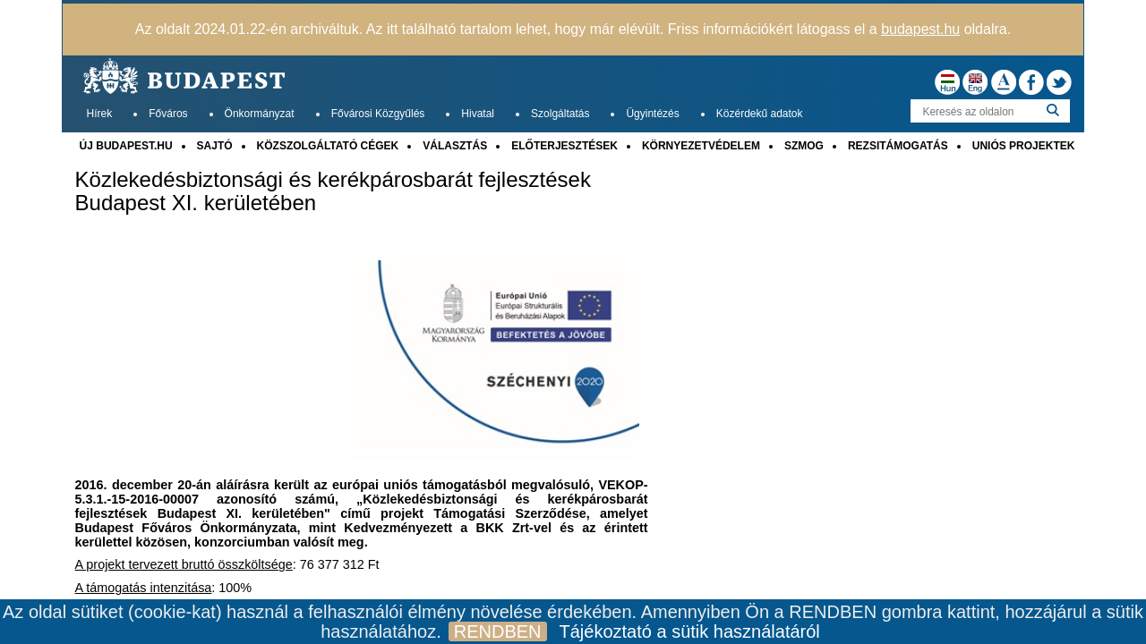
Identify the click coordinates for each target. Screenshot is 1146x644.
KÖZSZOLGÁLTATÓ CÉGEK (328, 146)
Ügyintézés (652, 113)
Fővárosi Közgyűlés (378, 113)
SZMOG (804, 146)
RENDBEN (498, 631)
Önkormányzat (260, 113)
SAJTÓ (215, 146)
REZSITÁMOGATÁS (898, 146)
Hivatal (477, 113)
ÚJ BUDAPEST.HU (126, 146)
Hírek (100, 113)
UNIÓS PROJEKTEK (1023, 146)
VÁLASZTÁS (455, 146)
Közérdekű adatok (759, 113)
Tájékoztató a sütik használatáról (690, 631)
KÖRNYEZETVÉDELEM (701, 146)
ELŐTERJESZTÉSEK (564, 146)
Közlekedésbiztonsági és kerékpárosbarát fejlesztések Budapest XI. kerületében (333, 191)
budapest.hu (920, 29)
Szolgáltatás (560, 113)
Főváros (168, 113)
